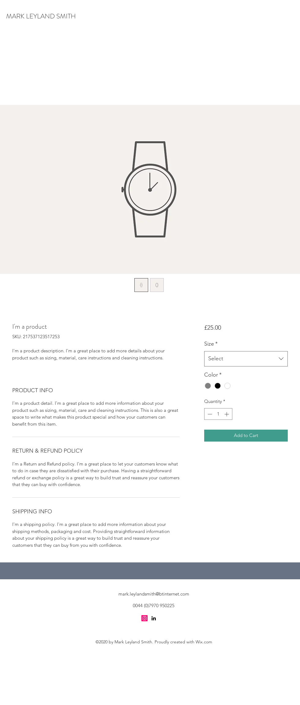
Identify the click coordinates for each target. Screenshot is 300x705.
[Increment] (227, 414)
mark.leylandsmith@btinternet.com (153, 594)
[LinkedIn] (154, 618)
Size (211, 343)
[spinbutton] (218, 414)
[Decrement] (209, 414)
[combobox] (246, 358)
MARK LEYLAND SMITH (41, 16)
